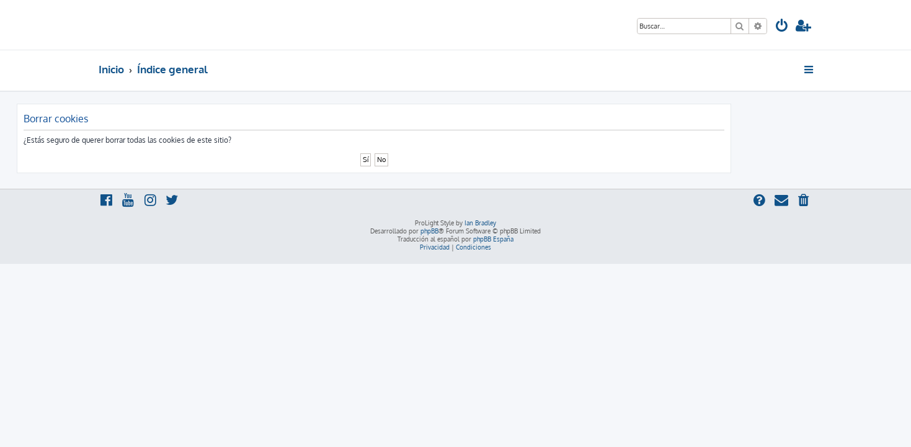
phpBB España (493, 239)
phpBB (429, 231)
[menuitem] (782, 27)
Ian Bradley (480, 223)
